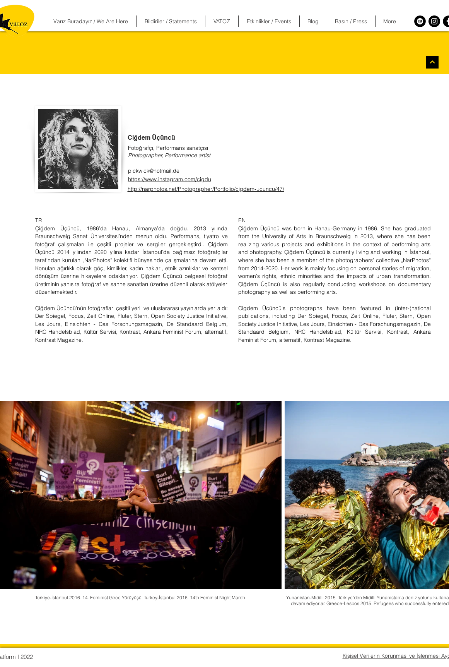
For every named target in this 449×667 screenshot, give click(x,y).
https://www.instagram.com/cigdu (169, 179)
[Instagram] (434, 21)
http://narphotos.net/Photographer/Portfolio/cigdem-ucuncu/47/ (206, 188)
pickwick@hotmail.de (153, 170)
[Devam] (432, 62)
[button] (170, 21)
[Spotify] (420, 21)
